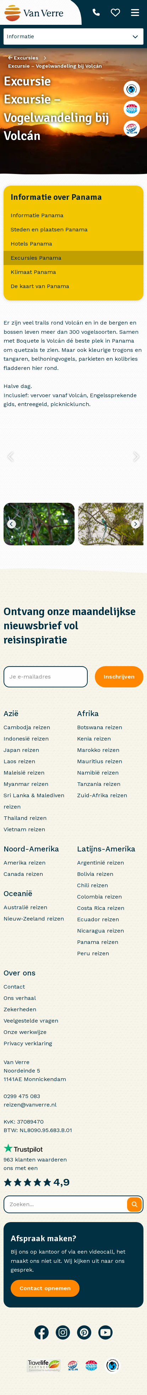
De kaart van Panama (40, 286)
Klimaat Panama (33, 272)
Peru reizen (93, 953)
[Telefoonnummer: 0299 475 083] (96, 12)
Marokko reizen (98, 750)
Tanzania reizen (98, 784)
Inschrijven (119, 676)
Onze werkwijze (25, 1032)
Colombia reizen (99, 896)
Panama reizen (97, 942)
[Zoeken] (134, 1204)
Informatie (20, 36)
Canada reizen (23, 874)
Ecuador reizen (98, 919)
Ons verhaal (20, 998)
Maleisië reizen (24, 772)
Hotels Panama (31, 243)
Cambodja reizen (27, 727)
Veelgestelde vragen (31, 1020)
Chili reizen (92, 885)
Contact (14, 986)
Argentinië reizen (100, 862)
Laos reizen (19, 761)
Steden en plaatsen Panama (49, 229)
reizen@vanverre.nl (30, 1104)
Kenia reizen (94, 738)
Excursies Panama (36, 257)
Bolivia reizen (95, 874)
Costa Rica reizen (100, 908)
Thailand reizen (25, 818)
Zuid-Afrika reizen (102, 795)
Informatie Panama (37, 215)
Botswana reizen (99, 727)
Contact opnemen (45, 1288)
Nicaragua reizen (100, 930)
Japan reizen (21, 750)
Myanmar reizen (26, 784)
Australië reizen (25, 907)
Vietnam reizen (24, 829)
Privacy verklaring (28, 1043)
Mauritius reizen (99, 761)
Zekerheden (20, 1009)
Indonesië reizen (26, 738)
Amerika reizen (24, 862)
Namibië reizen (98, 772)
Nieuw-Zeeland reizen (34, 918)
